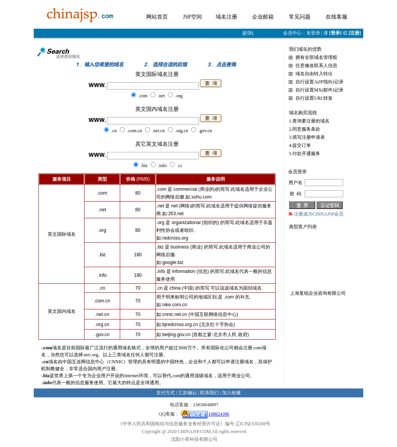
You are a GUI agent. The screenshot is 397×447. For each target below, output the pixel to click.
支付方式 (165, 392)
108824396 (205, 414)
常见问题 (300, 17)
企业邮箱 (263, 17)
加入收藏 (231, 392)
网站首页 (157, 17)
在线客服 (336, 17)
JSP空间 (192, 17)
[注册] (355, 33)
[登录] (335, 33)
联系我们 (209, 392)
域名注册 (226, 17)
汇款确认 (187, 392)
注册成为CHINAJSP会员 (318, 214)
